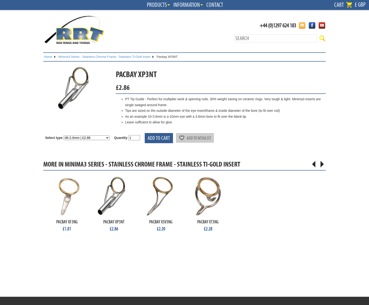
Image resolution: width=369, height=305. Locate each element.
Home (48, 56)
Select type (54, 138)
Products (157, 4)
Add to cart (159, 138)
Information (186, 4)
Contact (214, 4)
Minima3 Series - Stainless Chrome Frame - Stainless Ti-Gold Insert (104, 56)
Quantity (121, 138)
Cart (339, 4)
